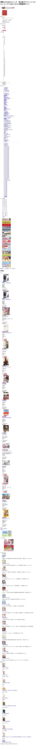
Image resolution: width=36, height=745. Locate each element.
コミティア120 (6, 158)
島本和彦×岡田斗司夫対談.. (6, 417)
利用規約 (3, 741)
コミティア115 (6, 163)
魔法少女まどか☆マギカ (8, 129)
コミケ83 (5, 193)
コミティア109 (6, 169)
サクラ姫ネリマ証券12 (6, 682)
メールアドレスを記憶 (7, 20)
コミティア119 (6, 159)
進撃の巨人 (6, 124)
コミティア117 (6, 161)
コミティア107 (6, 171)
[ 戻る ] (1, 529)
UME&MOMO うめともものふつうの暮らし (9, 690)
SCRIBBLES (4, 638)
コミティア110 (6, 168)
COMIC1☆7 (6, 144)
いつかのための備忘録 (6, 721)
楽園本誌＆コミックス (6, 597)
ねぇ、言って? (4, 349)
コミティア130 (6, 148)
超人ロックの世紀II (5, 713)
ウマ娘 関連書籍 (5, 644)
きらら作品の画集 (5, 651)
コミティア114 (6, 164)
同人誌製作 (6, 128)
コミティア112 (6, 166)
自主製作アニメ (6, 140)
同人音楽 (5, 141)
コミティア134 (6, 146)
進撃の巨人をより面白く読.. (7, 332)
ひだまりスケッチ (7, 136)
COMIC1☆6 (6, 145)
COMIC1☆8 (6, 143)
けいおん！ (6, 130)
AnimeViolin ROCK (5, 316)
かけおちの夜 (4, 434)
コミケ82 (5, 194)
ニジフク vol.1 (4, 484)
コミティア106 (6, 172)
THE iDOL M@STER (7, 123)
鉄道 (5, 132)
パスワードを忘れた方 (6, 22)
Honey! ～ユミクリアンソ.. (6, 366)
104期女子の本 (4, 501)
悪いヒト (3, 467)
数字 (4, 216)
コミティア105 (6, 173)
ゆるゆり (5, 135)
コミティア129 (6, 149)
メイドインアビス (5, 590)
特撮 (5, 138)
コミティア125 (6, 153)
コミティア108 (6, 170)
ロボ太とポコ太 (5, 674)
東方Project (6, 137)
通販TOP (1, 268)
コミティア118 (6, 160)
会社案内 (3, 740)
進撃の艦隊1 (4, 400)
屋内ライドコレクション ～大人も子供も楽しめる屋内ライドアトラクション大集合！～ (17, 736)
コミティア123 (6, 155)
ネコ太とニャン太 (5, 667)
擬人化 (5, 131)
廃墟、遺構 (6, 133)
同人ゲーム (6, 139)
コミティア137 (6, 91)
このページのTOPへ (3, 528)
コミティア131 (6, 147)
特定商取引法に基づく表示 (6, 742)
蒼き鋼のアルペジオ (5, 563)
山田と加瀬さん (5, 570)
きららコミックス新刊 (6, 604)
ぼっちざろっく (5, 577)
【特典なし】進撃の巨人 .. (7, 282)
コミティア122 (6, 156)
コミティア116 (6, 162)
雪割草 (3, 556)
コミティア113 (6, 165)
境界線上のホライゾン (8, 125)
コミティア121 (6, 157)
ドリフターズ (4, 631)
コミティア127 (6, 151)
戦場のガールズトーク (6, 518)
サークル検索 (6, 268)
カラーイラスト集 (7, 134)
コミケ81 (5, 195)
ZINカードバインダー (6, 658)
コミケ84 (5, 192)
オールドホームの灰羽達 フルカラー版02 (9, 705)
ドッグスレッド (5, 624)
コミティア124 (6, 154)
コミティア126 (6, 152)
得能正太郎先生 (5, 617)
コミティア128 (6, 150)
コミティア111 (6, 167)
